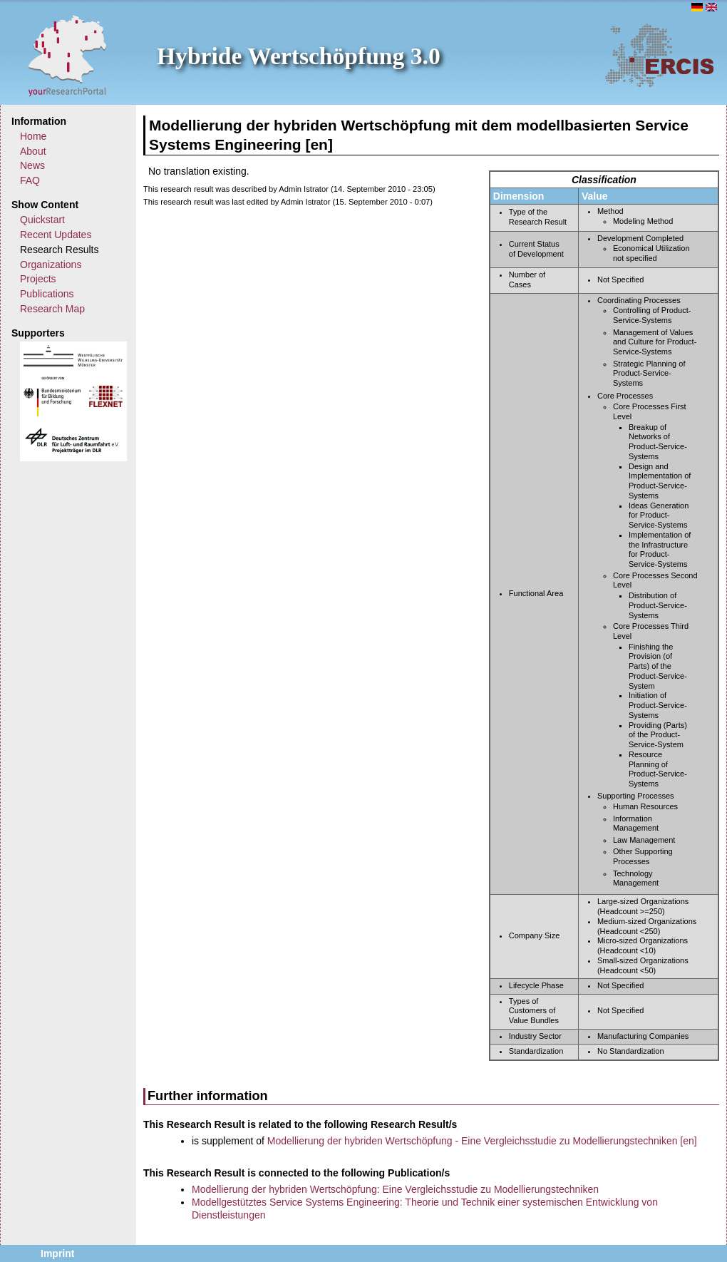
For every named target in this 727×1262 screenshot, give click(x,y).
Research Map (52, 308)
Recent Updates (55, 234)
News (32, 165)
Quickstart (42, 219)
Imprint (57, 1253)
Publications (47, 293)
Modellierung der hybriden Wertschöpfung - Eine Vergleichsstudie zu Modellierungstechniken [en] (482, 1140)
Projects (38, 278)
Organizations (50, 264)
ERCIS (659, 55)
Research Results (59, 249)
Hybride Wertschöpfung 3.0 (298, 56)
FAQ (30, 180)
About (33, 151)
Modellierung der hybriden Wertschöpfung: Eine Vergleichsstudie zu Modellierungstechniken (395, 1189)
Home (33, 136)
